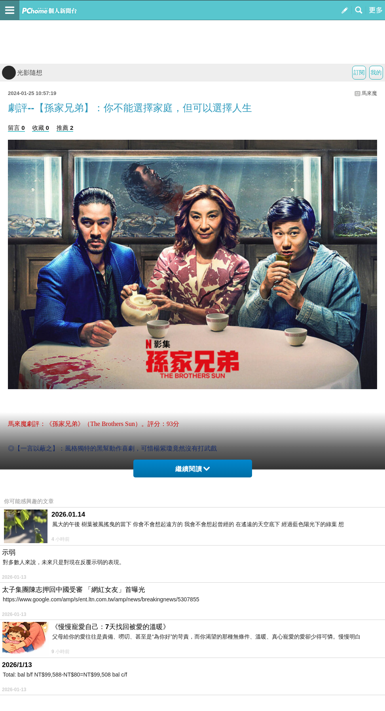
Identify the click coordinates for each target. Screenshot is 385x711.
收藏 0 (40, 127)
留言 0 (16, 127)
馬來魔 (369, 93)
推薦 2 (65, 127)
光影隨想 (22, 73)
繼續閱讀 (192, 468)
